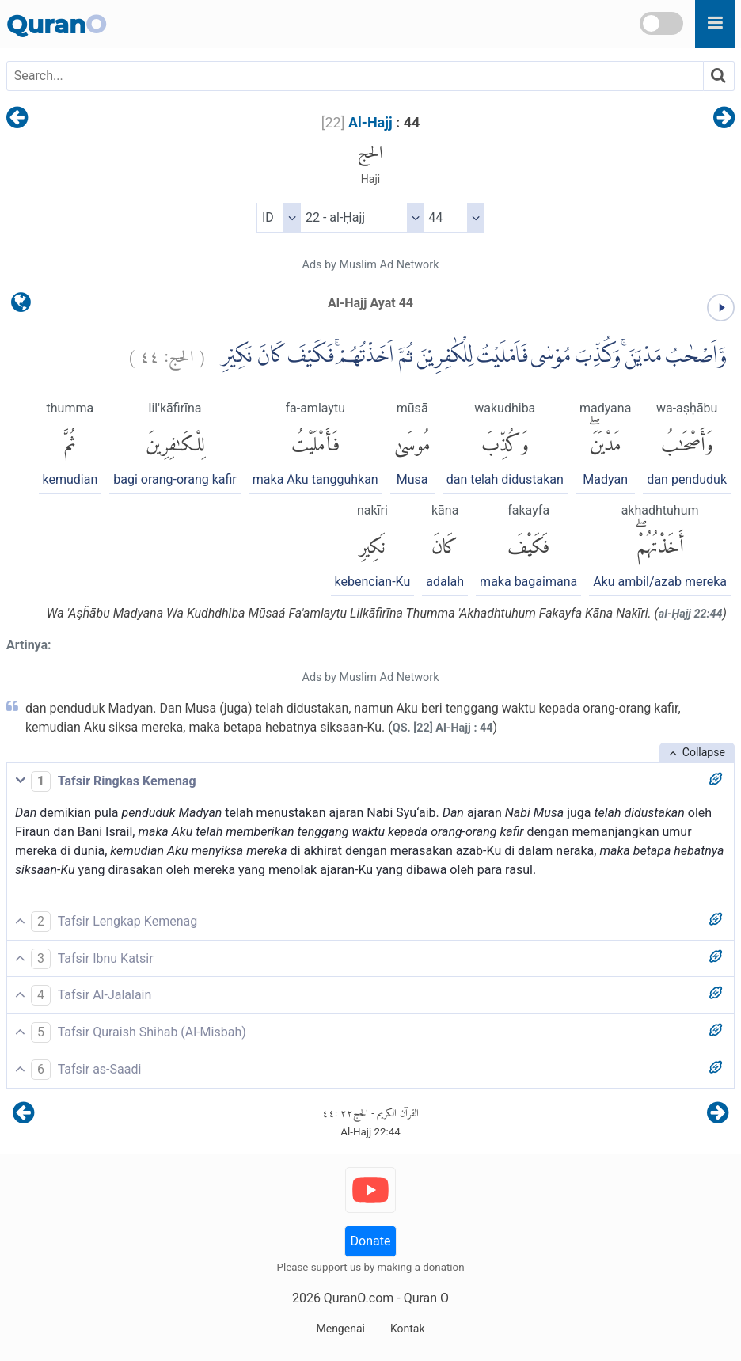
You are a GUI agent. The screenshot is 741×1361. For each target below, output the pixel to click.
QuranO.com (358, 1298)
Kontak (407, 1328)
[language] (21, 306)
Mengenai (340, 1328)
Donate (371, 1241)
